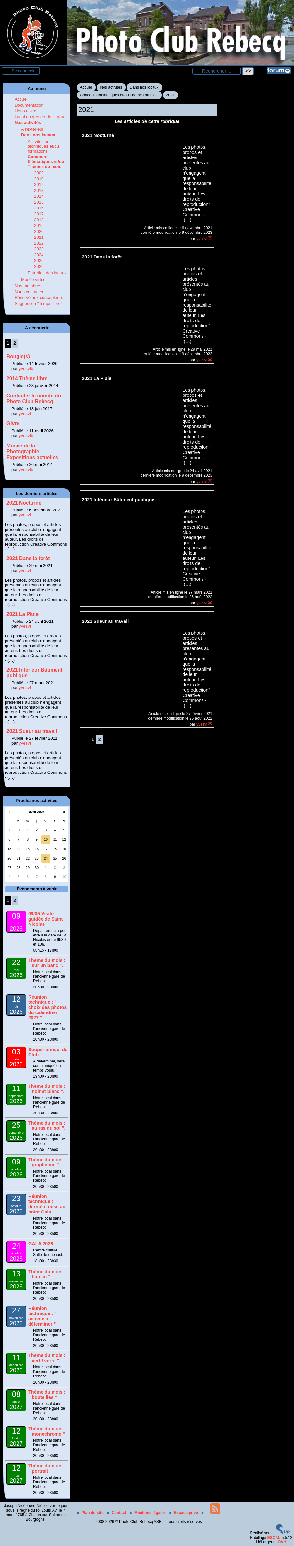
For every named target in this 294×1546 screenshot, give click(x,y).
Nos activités (111, 87)
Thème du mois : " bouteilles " (46, 1394)
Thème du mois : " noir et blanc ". (46, 1089)
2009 (38, 172)
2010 (38, 178)
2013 (38, 190)
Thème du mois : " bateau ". (46, 1274)
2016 (38, 208)
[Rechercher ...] (216, 71)
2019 (38, 225)
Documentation (29, 105)
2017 (38, 213)
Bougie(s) (18, 356)
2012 (38, 184)
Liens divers (26, 110)
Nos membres (28, 285)
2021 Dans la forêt (28, 558)
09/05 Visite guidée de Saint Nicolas (45, 919)
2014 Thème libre (27, 378)
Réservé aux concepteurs (39, 297)
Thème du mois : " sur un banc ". (46, 963)
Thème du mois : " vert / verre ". (46, 1358)
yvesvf (201, 238)
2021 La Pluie (22, 614)
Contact (117, 1512)
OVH (282, 1542)
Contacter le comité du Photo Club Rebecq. (33, 398)
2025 (38, 260)
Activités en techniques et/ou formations (43, 146)
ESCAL (274, 1537)
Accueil (86, 87)
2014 (38, 196)
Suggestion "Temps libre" (38, 303)
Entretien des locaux (47, 272)
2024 (38, 254)
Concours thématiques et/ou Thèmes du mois (119, 95)
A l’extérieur (32, 129)
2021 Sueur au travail (31, 731)
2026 (38, 266)
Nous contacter (29, 291)
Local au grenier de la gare (40, 116)
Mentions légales (148, 1512)
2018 (38, 219)
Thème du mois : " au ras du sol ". (46, 1125)
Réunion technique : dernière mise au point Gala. (46, 1204)
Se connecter (24, 71)
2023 (38, 248)
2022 (38, 243)
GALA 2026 (40, 1243)
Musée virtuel (33, 279)
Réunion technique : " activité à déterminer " (42, 1316)
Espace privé (184, 1512)
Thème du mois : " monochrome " (46, 1431)
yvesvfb (26, 368)
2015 (38, 202)
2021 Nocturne (23, 503)
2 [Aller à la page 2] (99, 739)
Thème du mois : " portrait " (46, 1468)
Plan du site (90, 1512)
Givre (12, 423)
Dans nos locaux (144, 87)
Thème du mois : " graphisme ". (46, 1162)
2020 (38, 231)
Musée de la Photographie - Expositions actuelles (32, 451)
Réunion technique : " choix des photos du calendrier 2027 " (47, 1007)
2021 (170, 95)
